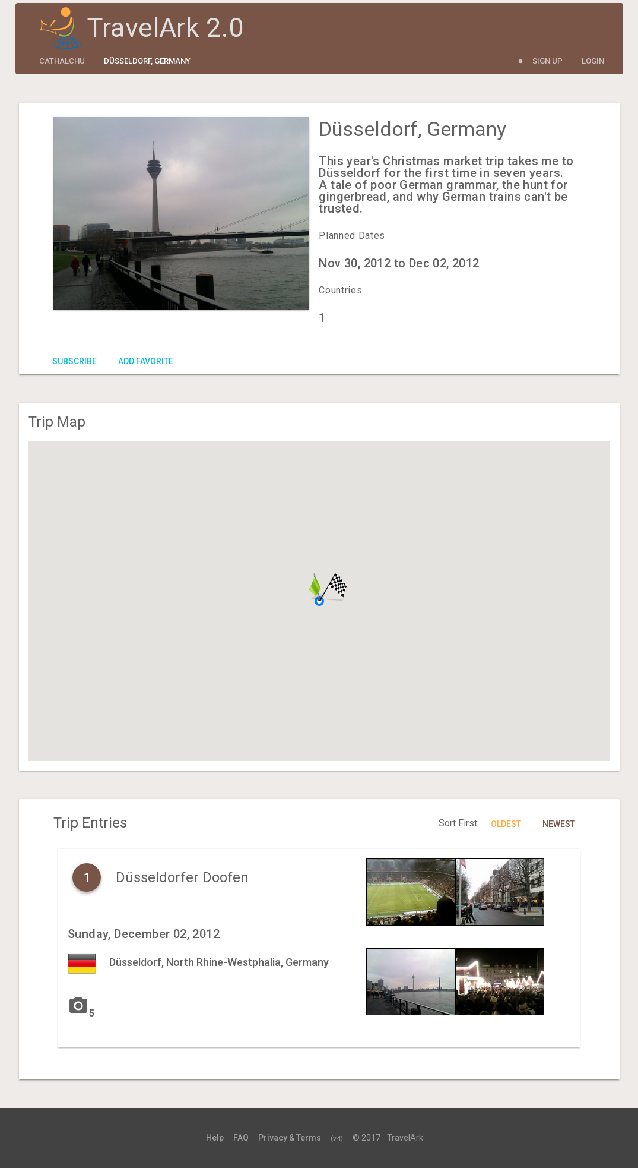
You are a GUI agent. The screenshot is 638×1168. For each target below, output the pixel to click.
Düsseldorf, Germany (147, 60)
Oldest (506, 824)
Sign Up (547, 60)
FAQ (241, 1137)
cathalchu (62, 60)
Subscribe (74, 361)
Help (215, 1137)
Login (593, 60)
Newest (558, 824)
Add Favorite (145, 361)
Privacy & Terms (289, 1137)
